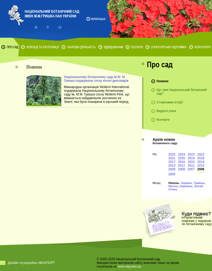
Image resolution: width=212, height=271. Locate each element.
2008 (181, 169)
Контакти (163, 120)
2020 (181, 158)
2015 (191, 162)
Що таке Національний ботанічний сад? (182, 91)
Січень (172, 189)
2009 (171, 169)
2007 (191, 169)
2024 (181, 154)
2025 (171, 154)
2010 (200, 165)
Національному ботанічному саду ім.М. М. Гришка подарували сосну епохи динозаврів (96, 79)
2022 (200, 154)
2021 (171, 158)
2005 (171, 174)
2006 (200, 169)
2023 (191, 154)
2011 (191, 165)
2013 (171, 165)
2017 (171, 162)
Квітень (173, 186)
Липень (173, 183)
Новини (162, 81)
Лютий (198, 186)
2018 (200, 158)
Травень (199, 183)
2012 (181, 165)
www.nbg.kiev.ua (129, 266)
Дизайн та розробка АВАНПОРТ (31, 263)
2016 (181, 162)
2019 (191, 158)
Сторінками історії (170, 102)
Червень (186, 183)
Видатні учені (166, 111)
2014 (200, 162)
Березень (186, 186)
